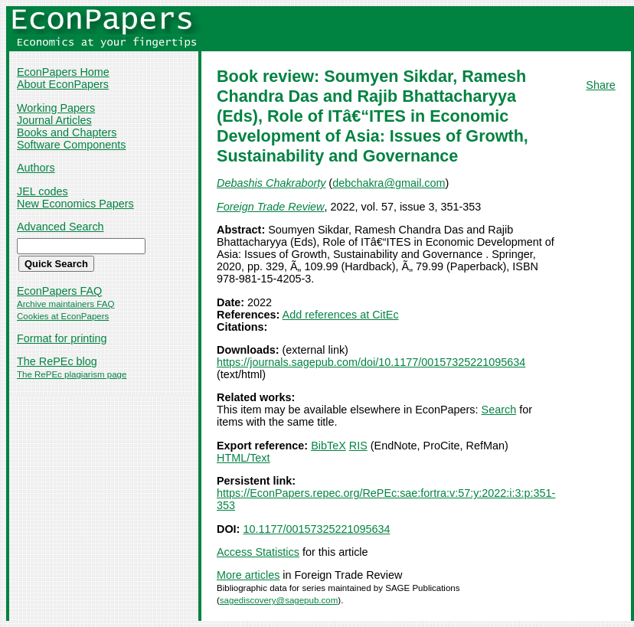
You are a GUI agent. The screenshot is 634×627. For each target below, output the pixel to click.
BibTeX (328, 445)
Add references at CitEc (341, 315)
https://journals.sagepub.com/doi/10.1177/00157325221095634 (371, 362)
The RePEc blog (57, 361)
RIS (358, 445)
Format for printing (62, 338)
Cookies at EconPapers (63, 316)
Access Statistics (258, 552)
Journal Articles (54, 120)
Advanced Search (60, 226)
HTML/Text (243, 458)
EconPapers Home (63, 72)
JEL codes (42, 191)
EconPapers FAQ (59, 291)
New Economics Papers (75, 204)
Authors (36, 168)
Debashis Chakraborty (271, 183)
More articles (248, 575)
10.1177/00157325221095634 (316, 529)
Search (499, 409)
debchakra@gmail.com (388, 183)
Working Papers (56, 108)
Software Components (71, 145)
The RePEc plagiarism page (71, 374)
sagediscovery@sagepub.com (279, 600)
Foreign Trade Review (271, 207)
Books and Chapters (66, 132)
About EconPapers (63, 84)
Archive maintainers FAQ (65, 304)
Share (600, 85)
